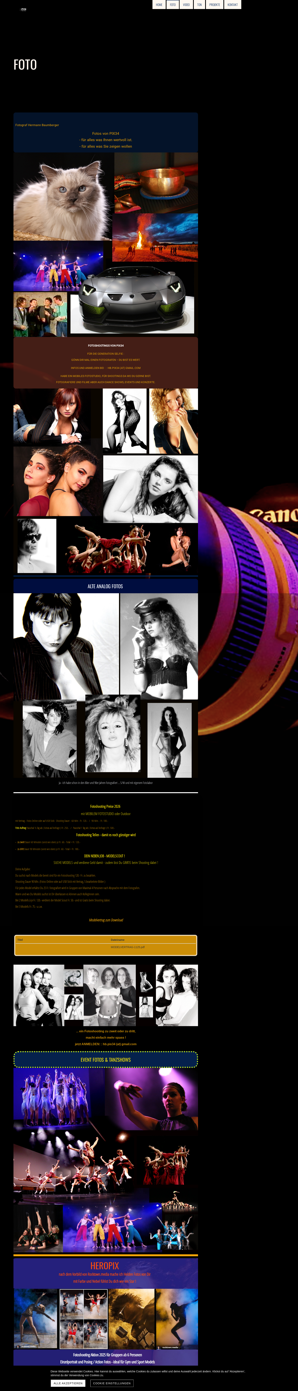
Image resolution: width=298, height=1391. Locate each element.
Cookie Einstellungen (112, 1383)
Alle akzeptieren (68, 1383)
